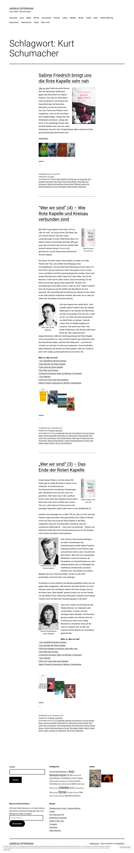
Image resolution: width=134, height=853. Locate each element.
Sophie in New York (56, 821)
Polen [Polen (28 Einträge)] (51, 792)
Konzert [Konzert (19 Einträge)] (82, 784)
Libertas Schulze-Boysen (56, 184)
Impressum (14, 22)
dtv (78, 179)
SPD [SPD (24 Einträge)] (74, 792)
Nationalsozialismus (45, 187)
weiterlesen (43, 138)
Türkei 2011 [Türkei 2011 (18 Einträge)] (52, 795)
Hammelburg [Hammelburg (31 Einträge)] (53, 784)
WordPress (120, 843)
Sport (96, 18)
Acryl (22, 18)
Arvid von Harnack (88, 433)
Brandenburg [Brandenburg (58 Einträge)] (54, 775)
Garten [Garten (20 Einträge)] (67, 781)
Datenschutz (26, 22)
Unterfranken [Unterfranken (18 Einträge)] (61, 795)
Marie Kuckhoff (69, 184)
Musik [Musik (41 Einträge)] (72, 788)
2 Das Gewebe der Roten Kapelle (52, 364)
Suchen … (12, 767)
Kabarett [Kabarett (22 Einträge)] (78, 784)
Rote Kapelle (62, 187)
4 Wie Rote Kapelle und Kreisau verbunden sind (58, 649)
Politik (88, 18)
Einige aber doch (85, 179)
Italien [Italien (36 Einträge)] (74, 784)
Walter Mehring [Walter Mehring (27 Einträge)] (69, 795)
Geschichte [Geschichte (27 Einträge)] (77, 781)
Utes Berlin (53, 827)
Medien (73, 18)
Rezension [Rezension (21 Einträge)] (55, 792)
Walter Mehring (106, 18)
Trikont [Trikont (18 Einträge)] (77, 792)
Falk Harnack (73, 436)
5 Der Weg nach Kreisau (48, 370)
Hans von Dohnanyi (49, 438)
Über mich (45, 22)
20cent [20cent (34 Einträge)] (51, 772)
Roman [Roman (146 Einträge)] (63, 791)
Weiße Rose (62, 731)
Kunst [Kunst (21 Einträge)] (54, 788)
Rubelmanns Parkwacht (58, 818)
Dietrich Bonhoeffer (50, 436)
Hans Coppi (58, 182)
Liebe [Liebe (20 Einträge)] (57, 788)
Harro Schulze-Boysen (69, 182)
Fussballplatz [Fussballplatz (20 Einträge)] (62, 781)
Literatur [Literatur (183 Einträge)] (64, 787)
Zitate (36, 22)
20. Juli (54, 433)
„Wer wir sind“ (44, 88)
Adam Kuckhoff (61, 179)
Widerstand (82, 187)
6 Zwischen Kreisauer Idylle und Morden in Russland (60, 373)
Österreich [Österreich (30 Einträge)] (77, 795)
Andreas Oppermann (21, 8)
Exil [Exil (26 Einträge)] (71, 778)
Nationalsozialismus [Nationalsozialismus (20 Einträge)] (79, 788)
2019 (54, 179)
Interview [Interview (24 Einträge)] (68, 784)
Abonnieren (17, 824)
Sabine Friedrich (72, 187)
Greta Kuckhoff (83, 436)
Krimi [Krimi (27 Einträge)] (50, 788)
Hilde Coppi (81, 182)
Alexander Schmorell (65, 433)
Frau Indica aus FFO (56, 815)
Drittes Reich (61, 436)
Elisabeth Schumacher (46, 182)
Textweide (53, 824)
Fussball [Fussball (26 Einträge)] (56, 781)
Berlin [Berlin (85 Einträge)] (71, 771)
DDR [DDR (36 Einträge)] (71, 775)
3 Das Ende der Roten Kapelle (51, 367)
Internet (57, 18)
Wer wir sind (59, 443)
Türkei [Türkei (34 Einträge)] (81, 792)
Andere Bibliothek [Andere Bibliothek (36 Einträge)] (60, 772)
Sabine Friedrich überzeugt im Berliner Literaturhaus (60, 383)
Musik (80, 18)
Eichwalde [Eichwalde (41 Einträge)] (65, 778)
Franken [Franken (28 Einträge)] (74, 778)
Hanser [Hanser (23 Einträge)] (60, 784)
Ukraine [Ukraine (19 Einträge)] (56, 795)
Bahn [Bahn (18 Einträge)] (67, 771)
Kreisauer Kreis (85, 438)
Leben (64, 18)
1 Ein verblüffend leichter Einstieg (52, 361)
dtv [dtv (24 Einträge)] (61, 778)
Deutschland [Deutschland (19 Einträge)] (76, 775)
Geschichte (46, 18)
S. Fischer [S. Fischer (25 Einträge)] (69, 792)
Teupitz (45, 731)
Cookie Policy (6, 849)
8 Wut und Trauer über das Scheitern (54, 380)
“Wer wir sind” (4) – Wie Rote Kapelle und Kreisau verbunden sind (63, 213)
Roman (55, 187)
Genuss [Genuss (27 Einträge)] (71, 781)
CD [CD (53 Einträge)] (68, 775)
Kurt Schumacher (77, 725)
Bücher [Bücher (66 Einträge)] (63, 775)
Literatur (67, 441)
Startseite (13, 18)
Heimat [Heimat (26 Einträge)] (64, 784)
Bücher (36, 18)
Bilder (28, 18)
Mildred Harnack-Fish (82, 184)
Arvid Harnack (72, 179)
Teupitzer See (53, 731)
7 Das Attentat (44, 377)
